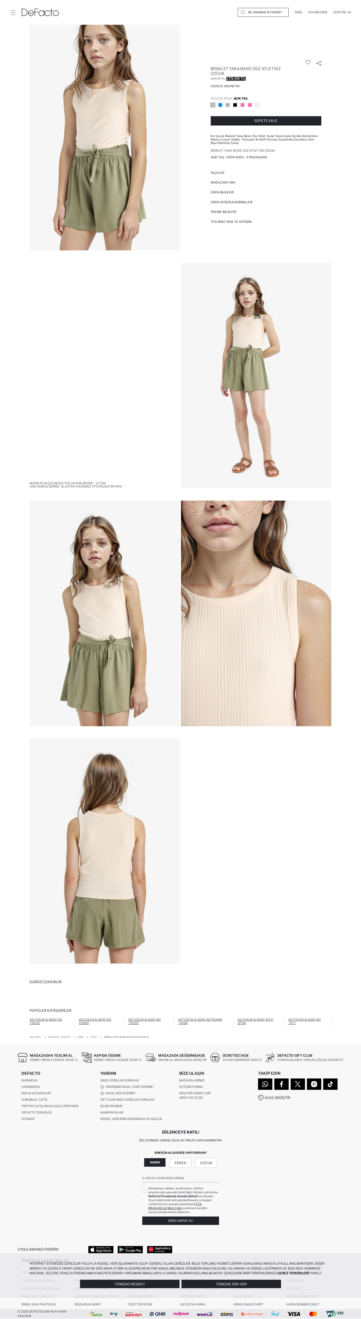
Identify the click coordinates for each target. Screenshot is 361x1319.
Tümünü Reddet (130, 1284)
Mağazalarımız (191, 1080)
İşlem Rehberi (111, 1106)
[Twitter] (298, 1084)
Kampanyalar (111, 1113)
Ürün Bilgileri (222, 192)
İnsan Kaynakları (36, 1093)
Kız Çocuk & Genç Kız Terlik (46, 1021)
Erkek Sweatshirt (248, 1304)
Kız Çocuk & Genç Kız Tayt (304, 1021)
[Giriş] (298, 12)
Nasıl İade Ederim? (118, 1094)
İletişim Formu (191, 1087)
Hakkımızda (30, 1087)
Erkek (180, 1163)
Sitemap (28, 1119)
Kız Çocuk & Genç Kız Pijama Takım (200, 1021)
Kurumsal (29, 1080)
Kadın (155, 1162)
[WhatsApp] (265, 1084)
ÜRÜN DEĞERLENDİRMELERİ (231, 202)
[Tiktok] (330, 1084)
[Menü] (13, 12)
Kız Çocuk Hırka (193, 1304)
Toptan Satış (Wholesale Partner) (49, 1106)
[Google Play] (130, 1249)
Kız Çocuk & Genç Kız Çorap (95, 1021)
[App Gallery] (159, 1249)
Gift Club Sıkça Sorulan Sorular (127, 1100)
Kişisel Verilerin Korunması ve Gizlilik (131, 1119)
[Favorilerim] (317, 12)
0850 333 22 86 (191, 1098)
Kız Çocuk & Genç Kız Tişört (144, 1021)
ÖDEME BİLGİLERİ (223, 212)
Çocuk (206, 1163)
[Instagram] (314, 1084)
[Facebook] (281, 1084)
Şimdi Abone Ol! (180, 1220)
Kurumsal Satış (34, 1100)
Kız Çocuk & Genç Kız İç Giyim (255, 1021)
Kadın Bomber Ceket (302, 1304)
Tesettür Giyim (139, 1304)
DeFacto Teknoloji (36, 1113)
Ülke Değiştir (277, 1098)
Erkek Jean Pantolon (38, 1304)
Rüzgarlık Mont (88, 1304)
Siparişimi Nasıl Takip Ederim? (127, 1087)
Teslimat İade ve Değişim (231, 221)
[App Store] (101, 1249)
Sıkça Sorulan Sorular (119, 1080)
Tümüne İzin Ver (231, 1284)
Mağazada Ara (223, 182)
